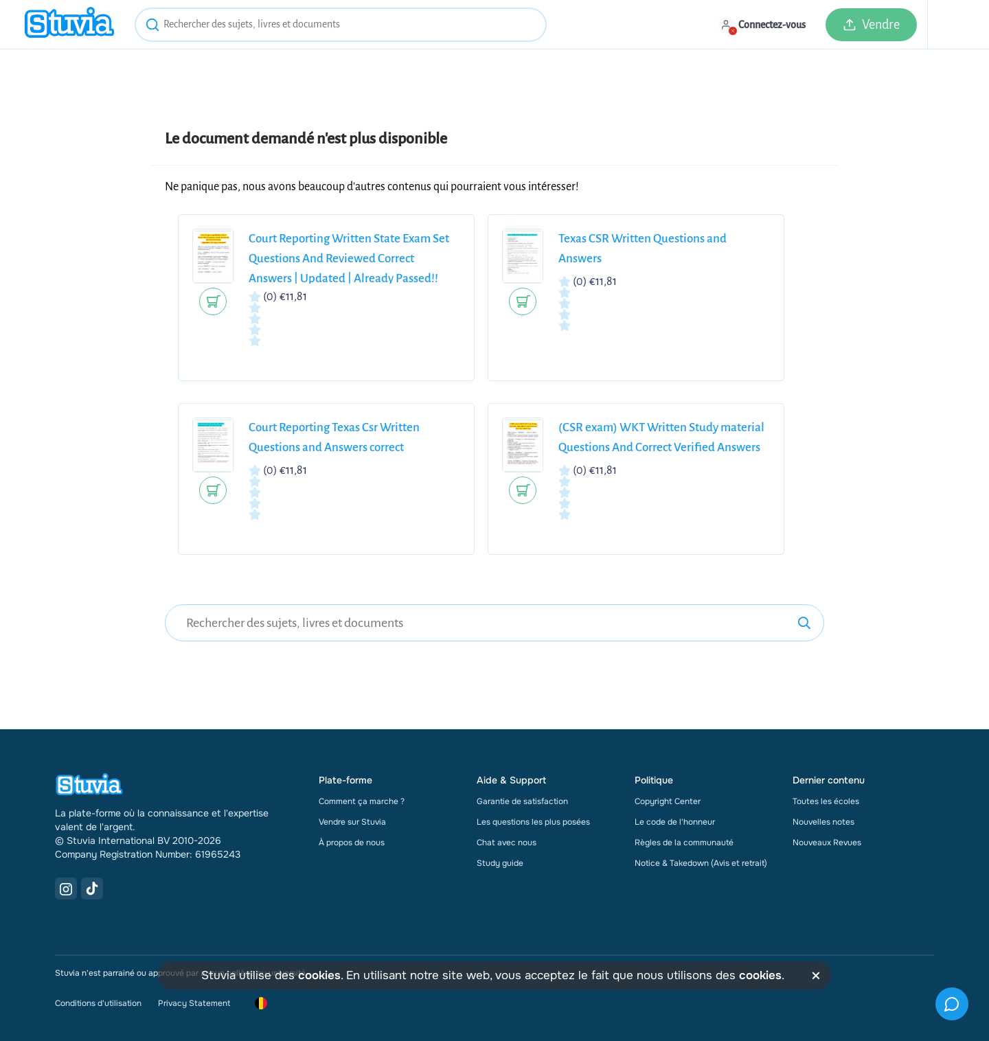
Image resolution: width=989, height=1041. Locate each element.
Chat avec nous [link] (506, 842)
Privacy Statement (194, 1003)
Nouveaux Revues (827, 842)
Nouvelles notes (823, 821)
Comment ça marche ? (362, 801)
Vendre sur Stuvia (352, 821)
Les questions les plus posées (533, 821)
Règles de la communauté (684, 842)
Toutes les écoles (826, 801)
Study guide (500, 863)
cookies (319, 975)
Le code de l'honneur (675, 821)
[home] (69, 24)
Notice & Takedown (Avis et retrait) (701, 863)
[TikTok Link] (92, 889)
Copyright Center (668, 801)
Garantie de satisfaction (522, 801)
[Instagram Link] (66, 889)
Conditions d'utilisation (98, 1003)
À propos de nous (352, 842)
